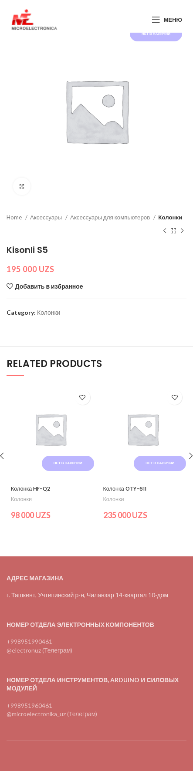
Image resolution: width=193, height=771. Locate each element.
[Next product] (182, 230)
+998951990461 (29, 641)
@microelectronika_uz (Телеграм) (52, 713)
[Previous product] (164, 230)
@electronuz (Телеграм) (39, 650)
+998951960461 (29, 705)
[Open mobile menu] (166, 19)
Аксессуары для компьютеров (110, 217)
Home (15, 217)
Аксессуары (46, 217)
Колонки (170, 217)
